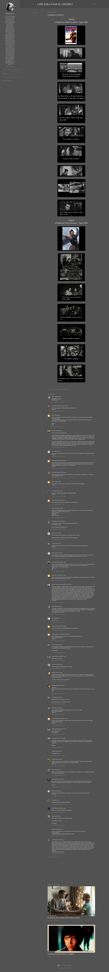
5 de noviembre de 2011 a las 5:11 (58, 426)
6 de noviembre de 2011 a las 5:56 (58, 571)
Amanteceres (55, 521)
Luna (53, 533)
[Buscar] (94, 4)
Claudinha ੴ (55, 685)
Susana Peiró (55, 500)
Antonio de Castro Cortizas (58, 584)
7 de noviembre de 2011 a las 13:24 (58, 765)
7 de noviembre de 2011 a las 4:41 (58, 724)
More (53, 481)
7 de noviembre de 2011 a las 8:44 (58, 734)
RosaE (53, 790)
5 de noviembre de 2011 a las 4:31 (58, 411)
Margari (53, 759)
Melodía (54, 606)
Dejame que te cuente (57, 634)
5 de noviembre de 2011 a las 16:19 (58, 539)
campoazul (54, 779)
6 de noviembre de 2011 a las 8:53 (58, 614)
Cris (53, 618)
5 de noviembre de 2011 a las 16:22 (58, 548)
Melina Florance (55, 656)
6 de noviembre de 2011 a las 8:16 (58, 602)
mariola (53, 707)
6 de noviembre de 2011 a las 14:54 (58, 693)
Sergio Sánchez (55, 808)
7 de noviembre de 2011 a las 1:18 (58, 714)
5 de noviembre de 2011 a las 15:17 (58, 504)
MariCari (54, 430)
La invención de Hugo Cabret (61, 954)
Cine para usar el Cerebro (55, 4)
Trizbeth (54, 672)
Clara (53, 769)
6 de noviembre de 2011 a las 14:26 (58, 668)
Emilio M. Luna (55, 575)
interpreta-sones (56, 626)
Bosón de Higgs (56, 472)
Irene (53, 543)
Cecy (53, 396)
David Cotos (10, 13)
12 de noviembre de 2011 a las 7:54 (58, 825)
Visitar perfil (10, 66)
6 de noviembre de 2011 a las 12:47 (58, 640)
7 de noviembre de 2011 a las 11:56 (58, 755)
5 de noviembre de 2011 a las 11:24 (58, 456)
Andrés (53, 751)
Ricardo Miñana (55, 729)
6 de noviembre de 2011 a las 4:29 (58, 558)
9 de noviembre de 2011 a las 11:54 (58, 812)
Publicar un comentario (54, 857)
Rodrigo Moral (55, 738)
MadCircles (68, 968)
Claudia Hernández (56, 406)
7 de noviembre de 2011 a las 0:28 (58, 703)
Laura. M (54, 491)
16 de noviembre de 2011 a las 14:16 (58, 835)
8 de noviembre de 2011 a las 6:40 (58, 804)
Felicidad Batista (56, 460)
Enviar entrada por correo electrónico (60, 389)
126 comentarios (56, 920)
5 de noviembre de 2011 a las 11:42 (58, 477)
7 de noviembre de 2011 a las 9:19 (58, 747)
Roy (53, 415)
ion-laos (53, 644)
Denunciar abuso (7, 80)
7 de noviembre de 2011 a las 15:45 (58, 786)
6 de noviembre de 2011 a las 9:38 (58, 630)
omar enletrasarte (56, 718)
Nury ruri (54, 552)
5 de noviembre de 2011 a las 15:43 (58, 517)
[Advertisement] (71, 871)
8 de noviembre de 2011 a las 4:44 (58, 796)
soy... (53, 816)
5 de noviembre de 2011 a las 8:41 (58, 447)
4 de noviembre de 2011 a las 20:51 (58, 401)
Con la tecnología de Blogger (64, 965)
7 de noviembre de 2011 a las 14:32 (58, 775)
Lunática (54, 664)
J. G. (53, 451)
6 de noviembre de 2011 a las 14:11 (58, 660)
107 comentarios (56, 956)
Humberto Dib (55, 562)
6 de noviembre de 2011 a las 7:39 (58, 580)
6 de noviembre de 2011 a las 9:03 (58, 622)
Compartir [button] (34, 12)
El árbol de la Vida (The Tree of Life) (64, 918)
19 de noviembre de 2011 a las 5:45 (58, 853)
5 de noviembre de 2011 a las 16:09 (58, 529)
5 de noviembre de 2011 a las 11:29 (58, 468)
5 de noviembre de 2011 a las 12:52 (58, 486)
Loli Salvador (55, 839)
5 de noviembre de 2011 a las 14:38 (58, 496)
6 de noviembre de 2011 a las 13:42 (58, 652)
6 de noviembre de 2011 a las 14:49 (58, 681)
